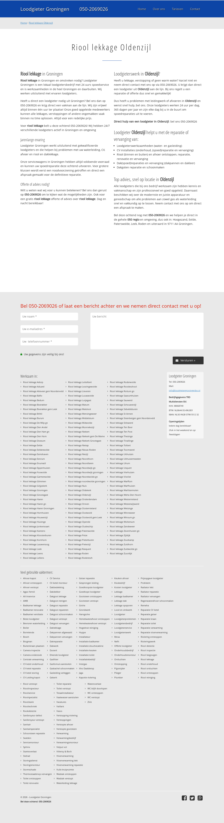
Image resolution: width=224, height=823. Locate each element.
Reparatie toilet (148, 623)
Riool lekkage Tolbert (120, 445)
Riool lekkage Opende (79, 521)
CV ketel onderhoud (33, 664)
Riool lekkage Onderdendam (82, 499)
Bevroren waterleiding (34, 623)
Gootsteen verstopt (88, 600)
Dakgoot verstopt (58, 618)
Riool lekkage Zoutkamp (122, 539)
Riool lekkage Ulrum (120, 463)
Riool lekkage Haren (33, 499)
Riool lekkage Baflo (32, 395)
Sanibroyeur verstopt (33, 719)
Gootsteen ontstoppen (90, 596)
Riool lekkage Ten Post (121, 431)
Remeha (145, 605)
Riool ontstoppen (149, 672)
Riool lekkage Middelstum (81, 418)
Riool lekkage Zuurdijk (121, 553)
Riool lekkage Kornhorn (35, 539)
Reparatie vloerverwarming (154, 632)
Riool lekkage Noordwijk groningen (85, 472)
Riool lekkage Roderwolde (123, 382)
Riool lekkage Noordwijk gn (82, 467)
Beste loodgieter (31, 618)
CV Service (55, 578)
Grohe (82, 605)
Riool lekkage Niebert (78, 431)
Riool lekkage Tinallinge (121, 440)
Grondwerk (84, 609)
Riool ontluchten (149, 668)
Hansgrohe (84, 614)
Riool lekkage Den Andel (35, 427)
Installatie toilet (86, 654)
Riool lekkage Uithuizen (121, 454)
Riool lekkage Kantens (34, 530)
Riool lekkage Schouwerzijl (123, 404)
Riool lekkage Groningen (35, 490)
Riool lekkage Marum (78, 404)
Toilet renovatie (31, 783)
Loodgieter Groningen (44, 9)
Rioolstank (28, 701)
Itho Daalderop (86, 668)
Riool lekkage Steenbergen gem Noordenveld (132, 418)
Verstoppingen (63, 719)
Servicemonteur (31, 742)
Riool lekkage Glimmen (34, 481)
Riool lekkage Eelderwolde (36, 449)
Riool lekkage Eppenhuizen (36, 467)
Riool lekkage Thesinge (121, 436)
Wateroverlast (94, 683)
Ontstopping (120, 664)
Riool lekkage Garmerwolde (37, 476)
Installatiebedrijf (87, 659)
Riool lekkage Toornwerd (122, 449)
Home (23, 22)
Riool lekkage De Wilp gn (35, 422)
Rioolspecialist (30, 697)
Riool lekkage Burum (33, 418)
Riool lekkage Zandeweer (122, 526)
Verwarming (62, 733)
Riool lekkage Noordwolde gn (83, 476)
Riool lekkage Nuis (77, 485)
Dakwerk (54, 645)
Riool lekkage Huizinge (34, 521)
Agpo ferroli (29, 591)
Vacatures (61, 701)
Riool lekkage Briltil (32, 413)
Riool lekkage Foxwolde (35, 472)
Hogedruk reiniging (88, 627)
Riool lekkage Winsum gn (122, 517)
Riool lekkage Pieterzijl (79, 544)
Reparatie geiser (149, 614)
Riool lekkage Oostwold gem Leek (85, 517)
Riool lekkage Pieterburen (81, 539)
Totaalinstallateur (65, 692)
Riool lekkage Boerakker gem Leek (40, 409)
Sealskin (27, 738)
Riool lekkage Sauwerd (121, 400)
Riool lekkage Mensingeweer (82, 413)
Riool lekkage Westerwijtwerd (124, 503)
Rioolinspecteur (31, 688)
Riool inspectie (148, 650)
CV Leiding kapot (31, 677)
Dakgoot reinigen (58, 600)
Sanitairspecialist (31, 728)
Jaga (81, 672)
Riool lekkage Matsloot (79, 409)
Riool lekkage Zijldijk (120, 535)
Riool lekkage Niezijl (78, 454)
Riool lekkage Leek (32, 549)
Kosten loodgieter (123, 587)
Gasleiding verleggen (60, 672)
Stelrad (26, 755)
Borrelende (28, 632)
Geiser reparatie (87, 578)
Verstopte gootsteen (66, 728)
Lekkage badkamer (123, 596)
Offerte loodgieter (123, 645)
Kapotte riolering (87, 677)
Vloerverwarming (64, 755)
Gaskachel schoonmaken (62, 668)
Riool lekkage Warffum (121, 481)
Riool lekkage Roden (78, 553)
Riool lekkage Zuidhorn (121, 544)
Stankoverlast (30, 751)
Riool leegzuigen (149, 654)
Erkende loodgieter (59, 654)
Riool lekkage (147, 659)
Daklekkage (55, 627)
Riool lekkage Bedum (33, 400)
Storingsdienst (30, 760)
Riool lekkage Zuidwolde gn (123, 549)
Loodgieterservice (123, 627)
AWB (25, 600)
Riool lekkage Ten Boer (121, 427)
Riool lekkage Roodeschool (123, 386)
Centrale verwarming (33, 659)
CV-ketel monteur (58, 582)
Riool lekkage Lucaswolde (81, 395)
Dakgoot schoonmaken (61, 614)
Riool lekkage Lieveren (79, 391)
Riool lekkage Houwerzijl (35, 517)
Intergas (83, 664)
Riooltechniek (30, 706)
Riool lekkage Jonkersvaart (36, 526)
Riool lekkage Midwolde (80, 422)
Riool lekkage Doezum (34, 440)
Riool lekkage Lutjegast (79, 400)
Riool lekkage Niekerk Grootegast (84, 440)
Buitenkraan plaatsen (33, 645)
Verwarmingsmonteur (67, 742)
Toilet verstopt (63, 688)
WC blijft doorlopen (97, 688)
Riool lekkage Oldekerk (79, 490)
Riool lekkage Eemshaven (35, 454)
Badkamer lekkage (32, 605)
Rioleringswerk (148, 641)
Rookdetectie (29, 711)
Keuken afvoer (121, 578)
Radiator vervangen (150, 596)
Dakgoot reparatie (59, 605)
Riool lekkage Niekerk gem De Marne (86, 436)
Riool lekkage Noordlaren (80, 463)
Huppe (82, 632)
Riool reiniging (148, 677)
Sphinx (26, 747)
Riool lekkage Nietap (78, 445)
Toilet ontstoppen (32, 778)
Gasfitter (54, 659)
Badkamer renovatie (33, 609)
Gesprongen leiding (89, 582)
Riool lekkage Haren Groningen (38, 508)
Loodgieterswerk (122, 632)
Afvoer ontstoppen (32, 582)
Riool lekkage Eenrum (34, 458)
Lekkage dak (120, 600)
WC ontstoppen (95, 692)
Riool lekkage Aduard (33, 386)
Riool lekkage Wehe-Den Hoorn (125, 494)
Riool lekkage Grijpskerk (35, 485)
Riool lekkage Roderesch (80, 557)
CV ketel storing (31, 672)
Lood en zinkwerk (123, 609)
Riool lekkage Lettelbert (80, 382)
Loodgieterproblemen (125, 618)
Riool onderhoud (149, 664)
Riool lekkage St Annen (121, 413)
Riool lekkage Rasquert (79, 549)
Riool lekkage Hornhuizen (36, 512)
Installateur (84, 636)
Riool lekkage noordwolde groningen (86, 481)
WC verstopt (94, 697)
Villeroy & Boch (64, 751)
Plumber (118, 677)
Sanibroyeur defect (32, 715)
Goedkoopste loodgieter (91, 587)
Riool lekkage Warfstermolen (124, 490)
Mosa (117, 636)
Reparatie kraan (148, 618)
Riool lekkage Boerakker (35, 404)
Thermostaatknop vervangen (37, 774)
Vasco (59, 711)
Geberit (53, 677)
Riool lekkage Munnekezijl (81, 427)
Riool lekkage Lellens (33, 557)
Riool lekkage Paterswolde (81, 530)
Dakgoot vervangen (59, 623)
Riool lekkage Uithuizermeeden (125, 458)
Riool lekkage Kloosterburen (37, 535)
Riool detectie (147, 645)
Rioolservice (29, 692)
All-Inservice (29, 596)
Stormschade (29, 769)
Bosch (26, 636)
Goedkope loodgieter (89, 591)
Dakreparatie (56, 641)
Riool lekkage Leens (33, 553)
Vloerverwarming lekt (67, 760)
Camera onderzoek (32, 654)
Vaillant (60, 706)
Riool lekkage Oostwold (80, 512)
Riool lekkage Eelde (32, 445)
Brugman (27, 641)
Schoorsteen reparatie (34, 733)
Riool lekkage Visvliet (120, 476)
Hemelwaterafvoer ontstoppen (94, 618)
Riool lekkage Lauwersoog (36, 544)
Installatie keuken (88, 650)
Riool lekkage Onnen (78, 503)
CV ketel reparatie (32, 668)
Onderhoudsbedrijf (124, 650)
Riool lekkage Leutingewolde (82, 386)
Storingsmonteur (31, 764)
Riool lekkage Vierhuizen (122, 472)
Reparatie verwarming (152, 627)
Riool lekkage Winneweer (122, 512)
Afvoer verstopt (31, 587)
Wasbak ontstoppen (66, 774)
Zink (90, 701)
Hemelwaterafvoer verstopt (92, 623)
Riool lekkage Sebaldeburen (124, 409)
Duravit (53, 650)
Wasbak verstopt (64, 778)
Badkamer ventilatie (33, 614)
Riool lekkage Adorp (33, 382)
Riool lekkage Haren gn (34, 503)
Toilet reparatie (63, 683)
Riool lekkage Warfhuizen (122, 485)
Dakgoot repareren (59, 609)
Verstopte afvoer (64, 724)
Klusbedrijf (119, 582)
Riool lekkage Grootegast (35, 494)
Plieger (117, 672)
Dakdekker (55, 591)
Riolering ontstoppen (151, 636)
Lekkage (118, 591)
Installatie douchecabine (91, 645)
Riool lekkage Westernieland (124, 499)
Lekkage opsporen (123, 605)
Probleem (145, 582)
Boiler (26, 627)
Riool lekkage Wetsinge (121, 508)
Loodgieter (119, 614)
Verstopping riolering (66, 715)
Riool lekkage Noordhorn (80, 458)
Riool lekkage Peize (77, 535)
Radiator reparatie (150, 591)
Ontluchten (120, 659)
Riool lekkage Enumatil (34, 463)
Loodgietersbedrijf (123, 623)
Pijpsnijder (119, 668)
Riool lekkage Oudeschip (80, 526)
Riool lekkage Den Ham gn (36, 431)
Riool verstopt (30, 683)
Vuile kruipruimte (65, 769)
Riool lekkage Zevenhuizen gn (125, 530)
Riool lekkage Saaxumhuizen (124, 395)
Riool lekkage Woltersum (122, 521)
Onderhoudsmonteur (125, 654)
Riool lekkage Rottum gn (122, 391)
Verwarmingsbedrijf (66, 738)
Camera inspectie (31, 650)
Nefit (116, 641)
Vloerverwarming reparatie (69, 764)
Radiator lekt (147, 587)
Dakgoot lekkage (58, 596)
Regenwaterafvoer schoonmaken (157, 600)
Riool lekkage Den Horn (35, 436)
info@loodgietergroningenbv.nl (184, 390)
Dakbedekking (57, 587)
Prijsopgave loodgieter (152, 578)
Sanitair (27, 724)
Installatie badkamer (89, 641)
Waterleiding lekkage (66, 783)
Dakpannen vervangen (61, 636)
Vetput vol (61, 747)
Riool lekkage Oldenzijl (41, 22)
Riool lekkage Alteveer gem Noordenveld (43, 391)
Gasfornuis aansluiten (61, 664)
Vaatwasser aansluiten (67, 697)
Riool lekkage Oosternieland (82, 508)
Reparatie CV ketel (150, 609)
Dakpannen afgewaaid (61, 632)
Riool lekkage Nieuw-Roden (82, 449)
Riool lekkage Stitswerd (121, 422)
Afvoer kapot (29, 578)
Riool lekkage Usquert (121, 467)
